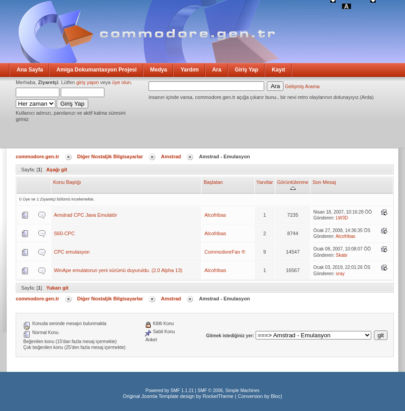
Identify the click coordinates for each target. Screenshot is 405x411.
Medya (158, 70)
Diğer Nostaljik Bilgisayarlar (110, 156)
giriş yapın (87, 82)
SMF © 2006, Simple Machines (229, 390)
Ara (216, 70)
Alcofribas (215, 215)
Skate (341, 255)
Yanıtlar (264, 182)
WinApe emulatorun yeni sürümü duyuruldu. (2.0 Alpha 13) (118, 270)
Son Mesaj (324, 182)
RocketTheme (217, 396)
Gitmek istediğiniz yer (229, 335)
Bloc (275, 396)
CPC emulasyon (72, 252)
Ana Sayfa (30, 70)
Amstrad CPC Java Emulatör (85, 215)
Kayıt (278, 70)
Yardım (189, 70)
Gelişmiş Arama (302, 86)
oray (340, 273)
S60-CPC (64, 233)
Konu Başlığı (67, 182)
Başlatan (213, 182)
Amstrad (171, 156)
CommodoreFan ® (224, 252)
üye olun (121, 82)
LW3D (342, 217)
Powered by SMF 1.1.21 (169, 390)
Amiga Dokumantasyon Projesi (96, 70)
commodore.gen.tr (37, 156)
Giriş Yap (246, 70)
